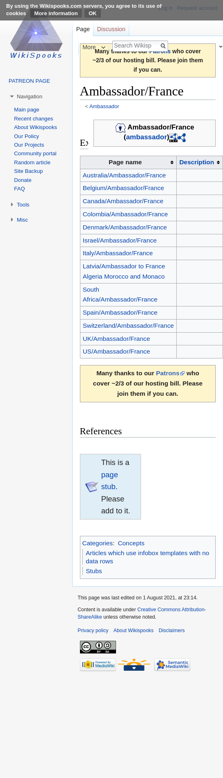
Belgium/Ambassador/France (123, 187)
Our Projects (29, 145)
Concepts (131, 543)
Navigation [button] (29, 96)
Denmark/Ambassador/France (125, 227)
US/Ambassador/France (116, 351)
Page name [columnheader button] (125, 162)
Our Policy (26, 136)
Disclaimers (172, 630)
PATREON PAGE (29, 81)
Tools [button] (23, 205)
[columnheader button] (200, 162)
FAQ (19, 189)
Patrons (168, 373)
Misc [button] (22, 220)
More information (56, 13)
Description (196, 162)
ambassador (146, 137)
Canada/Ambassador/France (123, 200)
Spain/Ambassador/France (120, 312)
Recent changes (33, 119)
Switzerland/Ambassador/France (128, 325)
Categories (97, 543)
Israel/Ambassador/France (120, 240)
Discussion (111, 29)
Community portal (35, 153)
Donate (23, 180)
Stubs (94, 570)
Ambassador (104, 106)
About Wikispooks (35, 127)
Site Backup (28, 171)
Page (83, 29)
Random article (32, 162)
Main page (26, 110)
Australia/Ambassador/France (124, 175)
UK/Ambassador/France (116, 338)
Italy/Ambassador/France (118, 253)
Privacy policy (92, 630)
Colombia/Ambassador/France (125, 214)
